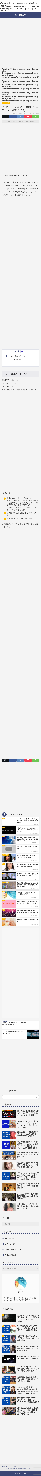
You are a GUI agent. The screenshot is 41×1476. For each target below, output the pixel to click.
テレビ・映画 (6, 103)
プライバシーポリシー (13, 1249)
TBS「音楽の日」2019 (18, 356)
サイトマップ (10, 1244)
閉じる (23, 351)
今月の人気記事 (10, 1255)
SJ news (20, 15)
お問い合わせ (10, 1238)
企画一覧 (19, 359)
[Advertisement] (20, 40)
